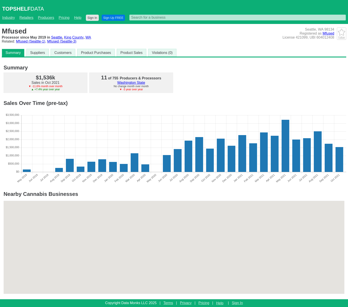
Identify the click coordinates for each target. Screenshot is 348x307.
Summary (13, 53)
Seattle (56, 37)
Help (77, 18)
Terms (168, 303)
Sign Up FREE (113, 18)
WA (88, 37)
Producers (46, 18)
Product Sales (132, 53)
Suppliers (37, 53)
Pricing (64, 18)
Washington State (131, 83)
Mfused (328, 33)
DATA (23, 9)
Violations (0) (162, 53)
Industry (8, 18)
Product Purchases (96, 53)
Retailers (26, 18)
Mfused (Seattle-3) (62, 41)
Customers (62, 53)
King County (73, 37)
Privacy (186, 303)
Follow (341, 36)
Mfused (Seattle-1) (30, 41)
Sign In (92, 18)
